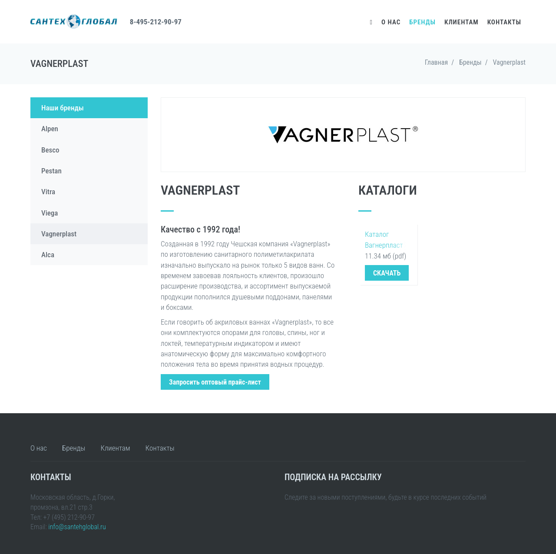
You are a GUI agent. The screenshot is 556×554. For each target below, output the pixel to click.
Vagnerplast (58, 233)
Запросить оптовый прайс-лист (215, 382)
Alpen (49, 128)
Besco (50, 150)
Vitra (48, 191)
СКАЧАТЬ (386, 273)
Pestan (51, 170)
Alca (47, 254)
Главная (436, 62)
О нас (390, 22)
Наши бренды (62, 107)
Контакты (504, 22)
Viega (49, 213)
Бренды (422, 22)
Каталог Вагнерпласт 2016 (384, 240)
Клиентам (461, 22)
